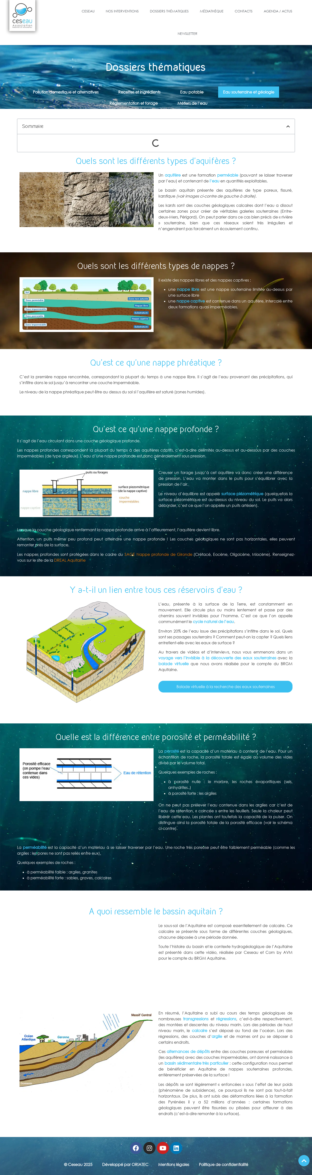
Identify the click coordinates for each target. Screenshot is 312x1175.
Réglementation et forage (133, 103)
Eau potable (191, 92)
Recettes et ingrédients (139, 92)
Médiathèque (212, 11)
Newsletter (187, 33)
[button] (288, 126)
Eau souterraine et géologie (248, 92)
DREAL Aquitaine (70, 560)
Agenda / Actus (278, 11)
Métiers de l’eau (192, 103)
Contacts (244, 11)
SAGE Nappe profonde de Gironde (158, 554)
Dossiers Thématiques (169, 11)
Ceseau (88, 11)
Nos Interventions (122, 11)
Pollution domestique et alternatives (65, 92)
